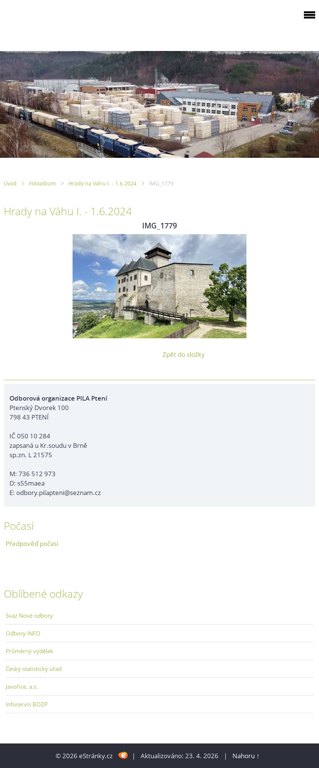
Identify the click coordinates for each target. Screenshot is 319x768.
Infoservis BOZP (27, 704)
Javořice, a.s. (22, 686)
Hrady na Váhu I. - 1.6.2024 (102, 183)
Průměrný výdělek (29, 651)
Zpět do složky (184, 354)
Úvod (10, 183)
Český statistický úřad (34, 668)
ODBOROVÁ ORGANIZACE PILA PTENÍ (51, 24)
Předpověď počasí (32, 543)
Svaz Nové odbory (29, 615)
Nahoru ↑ (246, 755)
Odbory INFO (23, 633)
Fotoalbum (42, 183)
